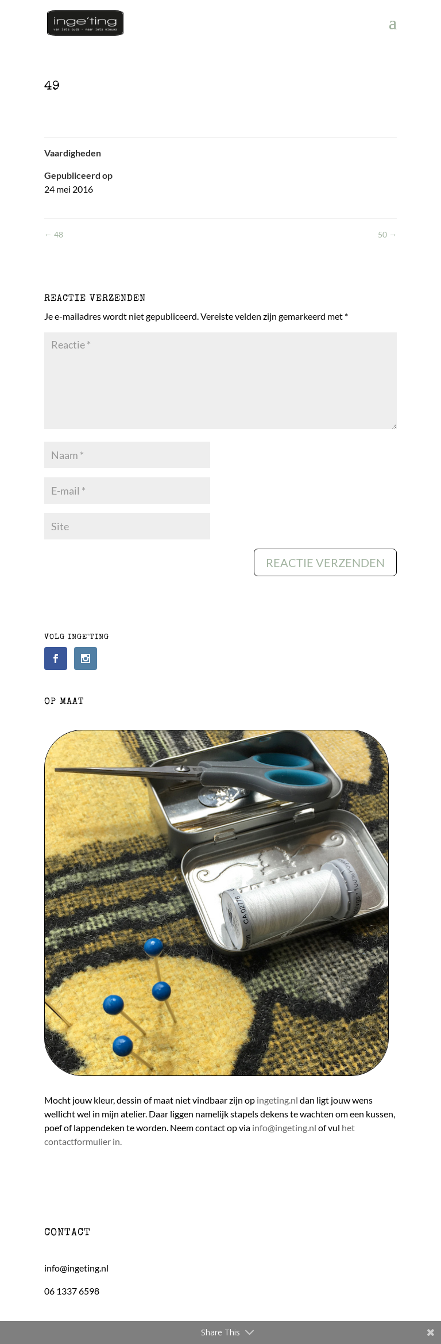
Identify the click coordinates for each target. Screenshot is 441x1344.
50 (387, 234)
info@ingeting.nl (284, 1127)
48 (53, 234)
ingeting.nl (277, 1099)
